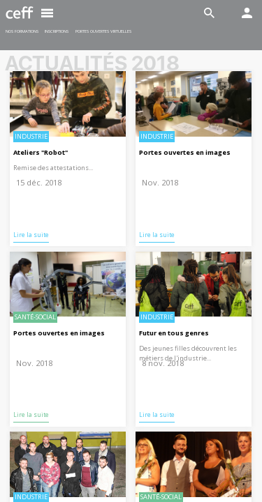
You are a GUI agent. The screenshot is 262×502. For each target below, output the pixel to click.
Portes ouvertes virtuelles (103, 31)
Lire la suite (31, 235)
